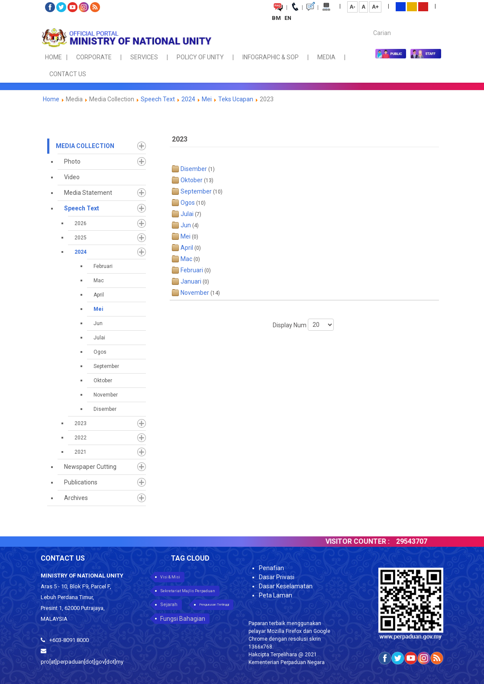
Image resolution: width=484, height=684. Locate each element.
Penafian (271, 568)
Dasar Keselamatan (286, 586)
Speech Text (158, 99)
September (106, 366)
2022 (80, 438)
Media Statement (88, 192)
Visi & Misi (170, 577)
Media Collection (85, 145)
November (106, 395)
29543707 (423, 541)
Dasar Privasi (276, 577)
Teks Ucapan (235, 99)
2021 (80, 452)
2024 (188, 99)
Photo (72, 161)
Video (72, 177)
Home (51, 99)
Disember (105, 409)
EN (287, 18)
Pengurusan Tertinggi (214, 605)
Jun (98, 323)
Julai (99, 338)
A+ (375, 7)
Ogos (100, 352)
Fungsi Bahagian (182, 618)
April (99, 295)
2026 (80, 223)
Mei (207, 99)
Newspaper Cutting (90, 466)
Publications (80, 482)
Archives (76, 497)
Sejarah (168, 604)
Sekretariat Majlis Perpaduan (187, 591)
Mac (99, 280)
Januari (191, 281)
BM (277, 18)
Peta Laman (275, 595)
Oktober (103, 380)
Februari (103, 266)
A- (352, 7)
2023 (80, 423)
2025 (80, 238)
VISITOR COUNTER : (369, 541)
